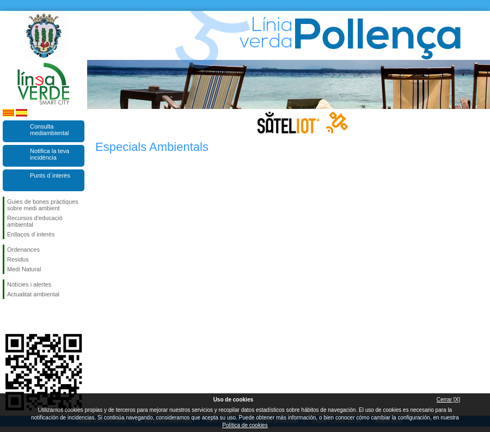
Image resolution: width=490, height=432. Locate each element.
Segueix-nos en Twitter (27, 316)
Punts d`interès (50, 175)
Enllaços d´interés (30, 234)
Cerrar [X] (448, 400)
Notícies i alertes (29, 284)
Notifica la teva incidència (49, 154)
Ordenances (23, 249)
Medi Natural (24, 269)
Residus (18, 259)
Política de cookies (244, 425)
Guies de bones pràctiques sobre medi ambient (42, 204)
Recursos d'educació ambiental (35, 221)
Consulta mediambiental (49, 129)
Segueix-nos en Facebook (9, 316)
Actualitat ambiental (33, 294)
